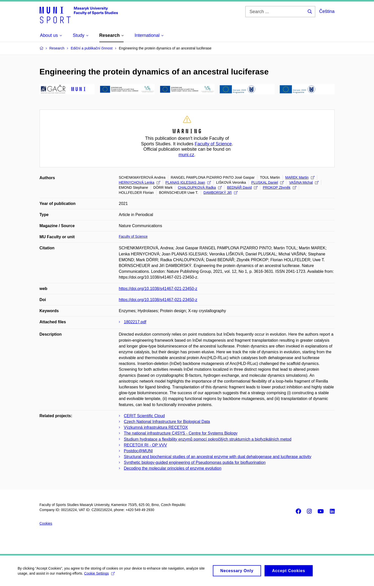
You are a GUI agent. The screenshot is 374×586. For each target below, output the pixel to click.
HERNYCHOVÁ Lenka (139, 182)
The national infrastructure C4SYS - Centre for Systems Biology (181, 433)
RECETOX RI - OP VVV (145, 445)
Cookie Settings (99, 575)
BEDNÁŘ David (242, 187)
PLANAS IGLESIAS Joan (188, 182)
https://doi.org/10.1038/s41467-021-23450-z (158, 288)
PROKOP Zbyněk (279, 187)
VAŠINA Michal (304, 182)
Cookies (46, 523)
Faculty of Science (213, 143)
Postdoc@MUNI (138, 451)
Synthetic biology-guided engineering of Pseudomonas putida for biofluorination (195, 462)
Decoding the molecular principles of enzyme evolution (172, 468)
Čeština (326, 11)
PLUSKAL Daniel (267, 182)
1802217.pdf (135, 322)
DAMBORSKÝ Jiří (221, 193)
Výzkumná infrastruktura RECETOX (156, 427)
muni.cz (186, 154)
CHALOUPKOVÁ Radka (200, 187)
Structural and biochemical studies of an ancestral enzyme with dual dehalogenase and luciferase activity (217, 457)
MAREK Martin (299, 177)
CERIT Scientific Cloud (144, 416)
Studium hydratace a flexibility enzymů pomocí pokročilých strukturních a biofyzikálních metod (207, 439)
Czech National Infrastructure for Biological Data (167, 421)
